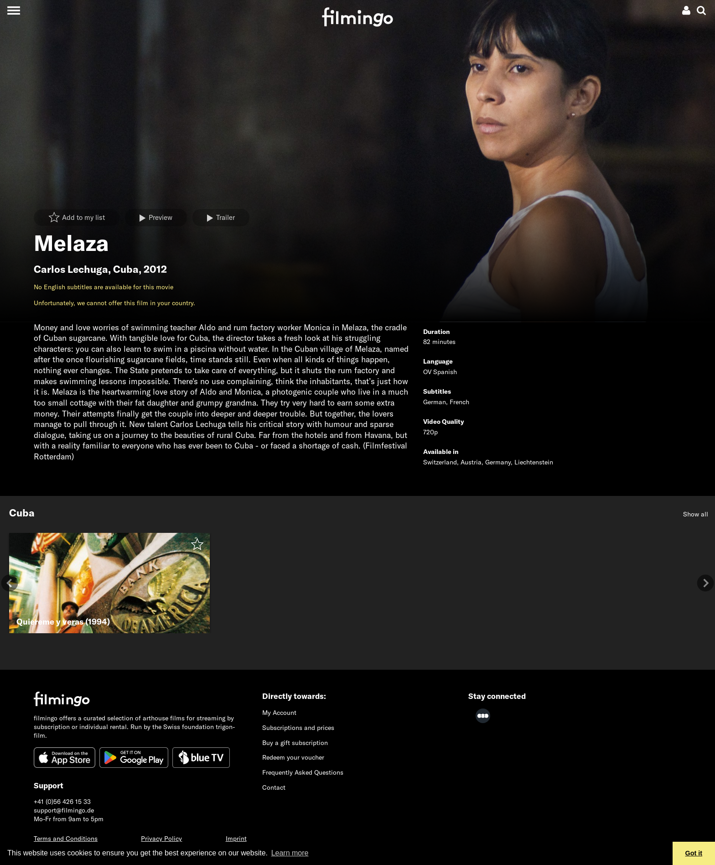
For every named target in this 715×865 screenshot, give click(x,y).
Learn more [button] (290, 853)
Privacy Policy (161, 838)
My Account (279, 713)
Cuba (126, 269)
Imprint (236, 838)
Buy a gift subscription (295, 743)
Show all (695, 514)
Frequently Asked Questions (302, 772)
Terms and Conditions (66, 838)
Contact (273, 787)
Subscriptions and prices (298, 728)
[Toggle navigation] (13, 10)
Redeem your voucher (293, 757)
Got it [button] (694, 853)
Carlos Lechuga (71, 269)
